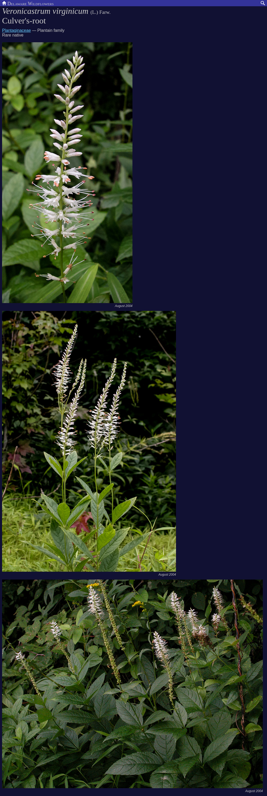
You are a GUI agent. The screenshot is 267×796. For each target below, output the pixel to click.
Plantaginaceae (16, 30)
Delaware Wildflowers (28, 3)
